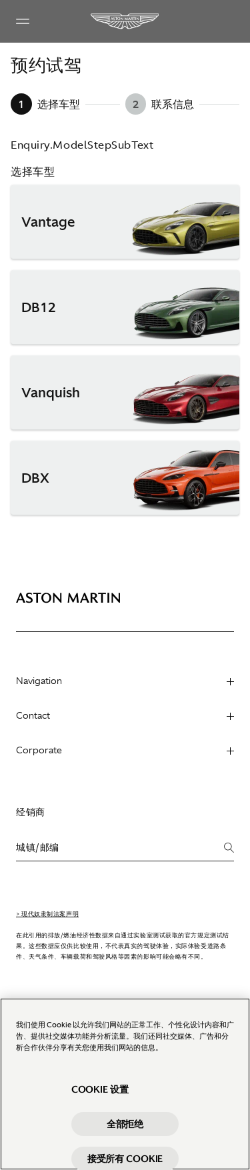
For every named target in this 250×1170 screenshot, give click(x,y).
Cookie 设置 (100, 1097)
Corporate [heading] (125, 750)
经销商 (30, 812)
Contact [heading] (125, 715)
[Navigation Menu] (22, 21)
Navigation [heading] (125, 681)
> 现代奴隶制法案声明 (47, 914)
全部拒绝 (125, 1132)
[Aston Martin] (125, 21)
